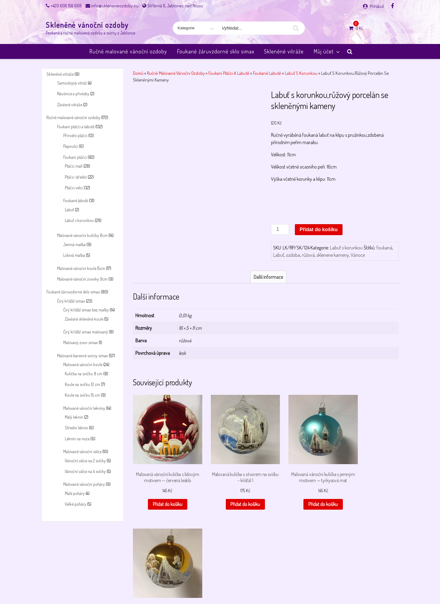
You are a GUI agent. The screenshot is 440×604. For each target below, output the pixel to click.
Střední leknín (76, 427)
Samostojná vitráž (72, 83)
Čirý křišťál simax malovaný (85, 331)
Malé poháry (75, 493)
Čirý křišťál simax (71, 301)
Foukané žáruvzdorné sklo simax (215, 51)
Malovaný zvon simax (80, 342)
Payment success (221, 583)
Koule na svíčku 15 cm (82, 395)
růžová (308, 255)
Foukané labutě (75, 200)
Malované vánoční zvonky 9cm (82, 279)
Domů (138, 73)
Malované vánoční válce (82, 451)
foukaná (384, 248)
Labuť (69, 209)
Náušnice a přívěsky (73, 93)
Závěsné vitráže (69, 104)
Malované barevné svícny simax (82, 355)
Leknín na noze (77, 438)
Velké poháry (75, 504)
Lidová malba (74, 255)
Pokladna (249, 583)
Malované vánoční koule (82, 364)
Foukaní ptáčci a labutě (75, 126)
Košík (106, 583)
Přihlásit (377, 6)
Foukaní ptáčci (75, 157)
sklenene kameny (333, 255)
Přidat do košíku (319, 229)
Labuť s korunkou (79, 220)
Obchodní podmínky (152, 583)
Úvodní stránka (325, 583)
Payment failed (187, 583)
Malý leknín (74, 417)
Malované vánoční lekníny (84, 408)
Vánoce (358, 255)
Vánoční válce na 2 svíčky (85, 460)
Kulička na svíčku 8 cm (83, 373)
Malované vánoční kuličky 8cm (82, 235)
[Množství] (280, 229)
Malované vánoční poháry (84, 484)
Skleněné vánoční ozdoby (87, 25)
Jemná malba (74, 244)
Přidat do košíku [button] (162, 500)
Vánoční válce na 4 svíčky (85, 471)
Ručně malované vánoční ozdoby (128, 51)
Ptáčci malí (73, 166)
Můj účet (327, 51)
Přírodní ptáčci (75, 135)
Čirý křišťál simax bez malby (86, 309)
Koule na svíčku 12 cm (82, 384)
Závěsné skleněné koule (84, 319)
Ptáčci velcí (74, 187)
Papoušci (70, 146)
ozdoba (293, 255)
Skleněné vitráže (284, 51)
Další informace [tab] (268, 277)
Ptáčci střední (76, 177)
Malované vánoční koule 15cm (81, 268)
